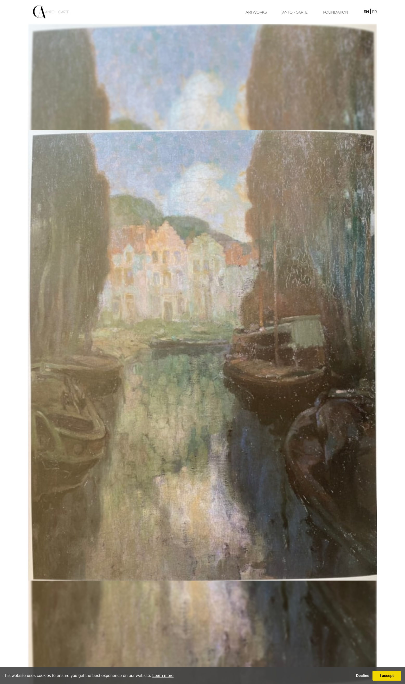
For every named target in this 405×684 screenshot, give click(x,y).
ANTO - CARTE (295, 12)
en (366, 11)
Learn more (162, 675)
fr (374, 11)
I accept (387, 676)
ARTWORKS (256, 12)
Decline (362, 676)
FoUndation (335, 12)
